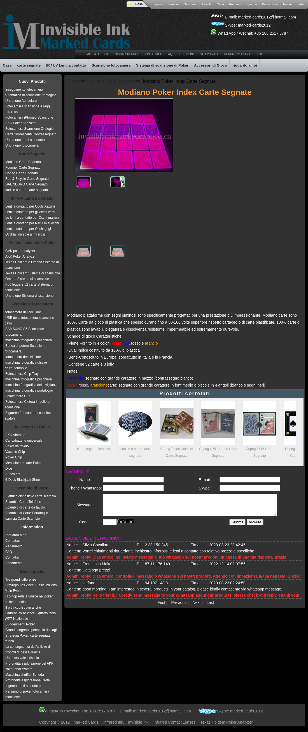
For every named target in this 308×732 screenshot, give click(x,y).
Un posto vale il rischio (22, 658)
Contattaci (152, 54)
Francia (173, 4)
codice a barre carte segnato (26, 190)
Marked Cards (86, 722)
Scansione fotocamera (111, 65)
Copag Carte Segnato (21, 173)
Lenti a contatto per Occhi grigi (28, 229)
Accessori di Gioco (210, 65)
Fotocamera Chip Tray (22, 374)
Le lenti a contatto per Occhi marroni (32, 218)
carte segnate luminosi (94, 426)
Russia (288, 4)
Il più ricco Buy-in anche (23, 607)
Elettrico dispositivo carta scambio (30, 496)
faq (169, 54)
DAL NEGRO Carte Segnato (26, 184)
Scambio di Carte (32, 488)
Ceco (220, 4)
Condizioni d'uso (237, 54)
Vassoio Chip (15, 452)
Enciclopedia (32, 571)
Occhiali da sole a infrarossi (25, 234)
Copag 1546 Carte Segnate (259, 429)
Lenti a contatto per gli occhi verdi (30, 212)
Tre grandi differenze (20, 580)
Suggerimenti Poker (20, 624)
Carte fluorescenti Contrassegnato (30, 134)
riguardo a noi (126, 54)
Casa (139, 4)
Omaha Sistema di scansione (27, 279)
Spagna (251, 4)
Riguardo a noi (16, 535)
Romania (235, 4)
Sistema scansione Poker (32, 243)
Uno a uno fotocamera (22, 145)
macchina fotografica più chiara (28, 340)
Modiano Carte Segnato (23, 162)
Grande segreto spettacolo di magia (32, 630)
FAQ (8, 552)
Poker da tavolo (17, 446)
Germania (190, 4)
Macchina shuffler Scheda (24, 675)
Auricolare (12, 474)
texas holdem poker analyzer (226, 722)
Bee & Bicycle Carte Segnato (27, 179)
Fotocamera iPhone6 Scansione (29, 117)
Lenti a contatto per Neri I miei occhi (32, 223)
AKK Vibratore (16, 435)
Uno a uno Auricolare (21, 101)
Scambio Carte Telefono (23, 502)
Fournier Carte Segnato (22, 168)
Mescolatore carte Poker (23, 463)
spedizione (186, 54)
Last (210, 607)
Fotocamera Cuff (17, 396)
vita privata (209, 54)
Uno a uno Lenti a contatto (25, 140)
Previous (178, 607)
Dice (8, 468)
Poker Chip (13, 457)
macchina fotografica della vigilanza (31, 385)
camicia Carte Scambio (22, 519)
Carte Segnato (32, 154)
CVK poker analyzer (20, 251)
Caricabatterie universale (24, 441)
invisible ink (138, 722)
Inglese (158, 4)
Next (196, 607)
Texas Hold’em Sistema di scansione (32, 273)
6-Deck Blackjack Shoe (22, 480)
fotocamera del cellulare (23, 312)
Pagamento (13, 546)
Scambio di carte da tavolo (25, 507)
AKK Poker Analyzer (20, 123)
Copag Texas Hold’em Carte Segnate (176, 429)
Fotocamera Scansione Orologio (29, 129)
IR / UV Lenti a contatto (66, 65)
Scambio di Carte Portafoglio (26, 513)
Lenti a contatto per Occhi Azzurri (30, 206)
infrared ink (113, 722)
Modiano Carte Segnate (110, 81)
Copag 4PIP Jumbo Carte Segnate (218, 429)
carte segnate (29, 65)
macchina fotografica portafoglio (29, 390)
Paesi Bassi (270, 4)
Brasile (207, 4)
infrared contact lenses (174, 722)
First (161, 607)
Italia (301, 4)
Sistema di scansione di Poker (162, 65)
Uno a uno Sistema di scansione (29, 296)
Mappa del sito (98, 54)
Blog (259, 54)
